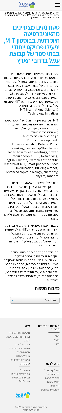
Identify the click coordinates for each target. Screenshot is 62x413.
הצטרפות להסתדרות (20, 360)
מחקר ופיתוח (53, 382)
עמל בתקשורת (52, 378)
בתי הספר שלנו (52, 374)
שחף (57, 336)
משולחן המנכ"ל (52, 370)
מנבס (57, 340)
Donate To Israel (50, 389)
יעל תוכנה (27, 409)
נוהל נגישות (54, 386)
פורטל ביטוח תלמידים (19, 348)
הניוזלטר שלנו (23, 356)
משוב (57, 344)
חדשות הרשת (23, 352)
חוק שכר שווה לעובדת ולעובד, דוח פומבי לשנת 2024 (18, 336)
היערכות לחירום (22, 344)
